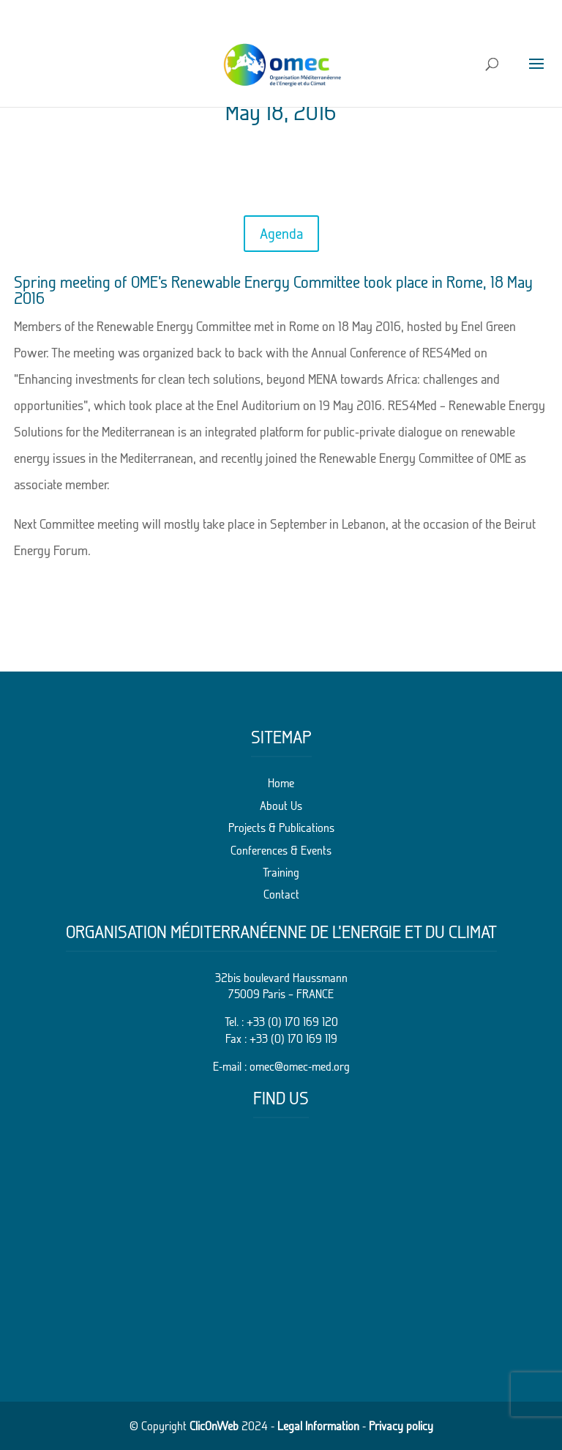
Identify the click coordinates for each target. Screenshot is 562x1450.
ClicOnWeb (214, 1426)
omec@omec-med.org (300, 1066)
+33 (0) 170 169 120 (292, 1021)
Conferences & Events (281, 850)
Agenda (281, 233)
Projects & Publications (281, 827)
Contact (281, 894)
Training (281, 872)
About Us (281, 805)
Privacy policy (401, 1426)
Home (281, 783)
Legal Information (318, 1426)
